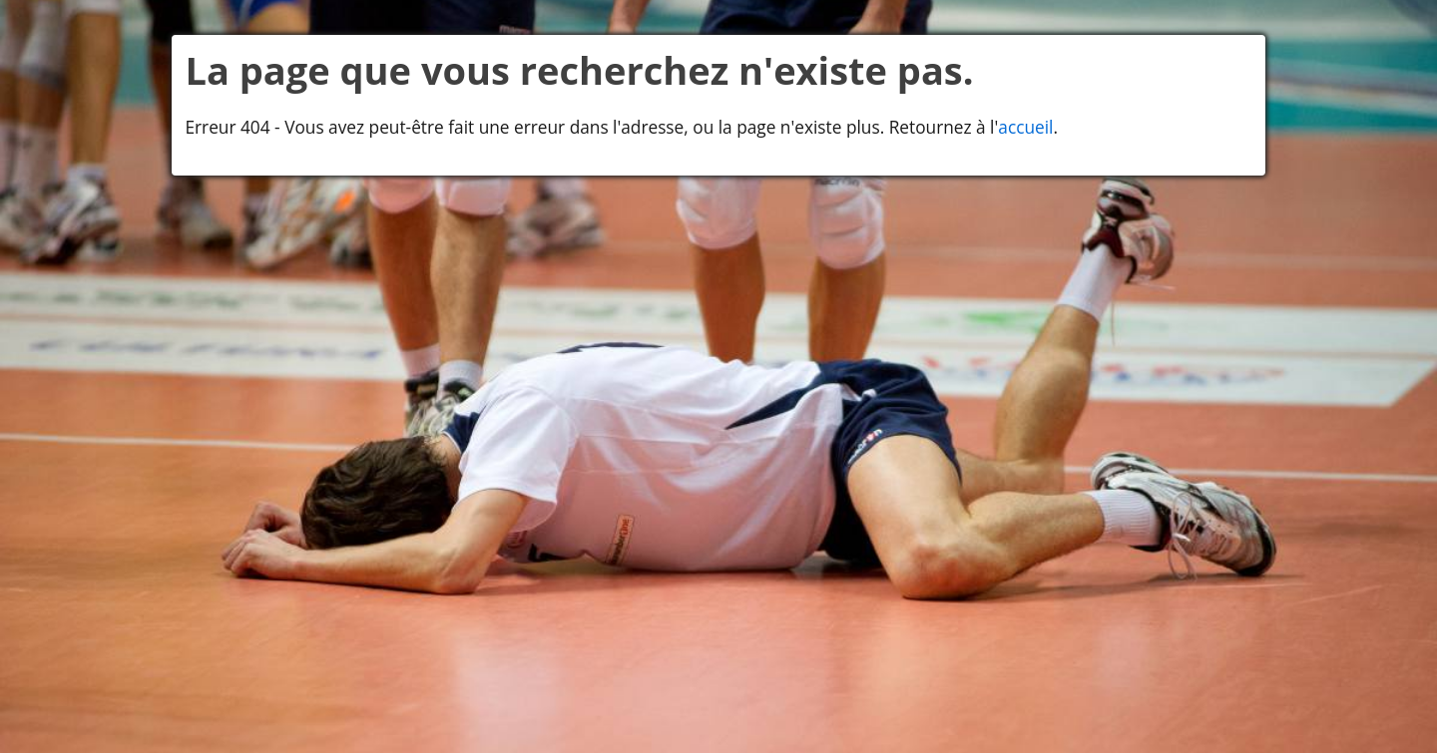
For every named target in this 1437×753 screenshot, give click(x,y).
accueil (1025, 127)
